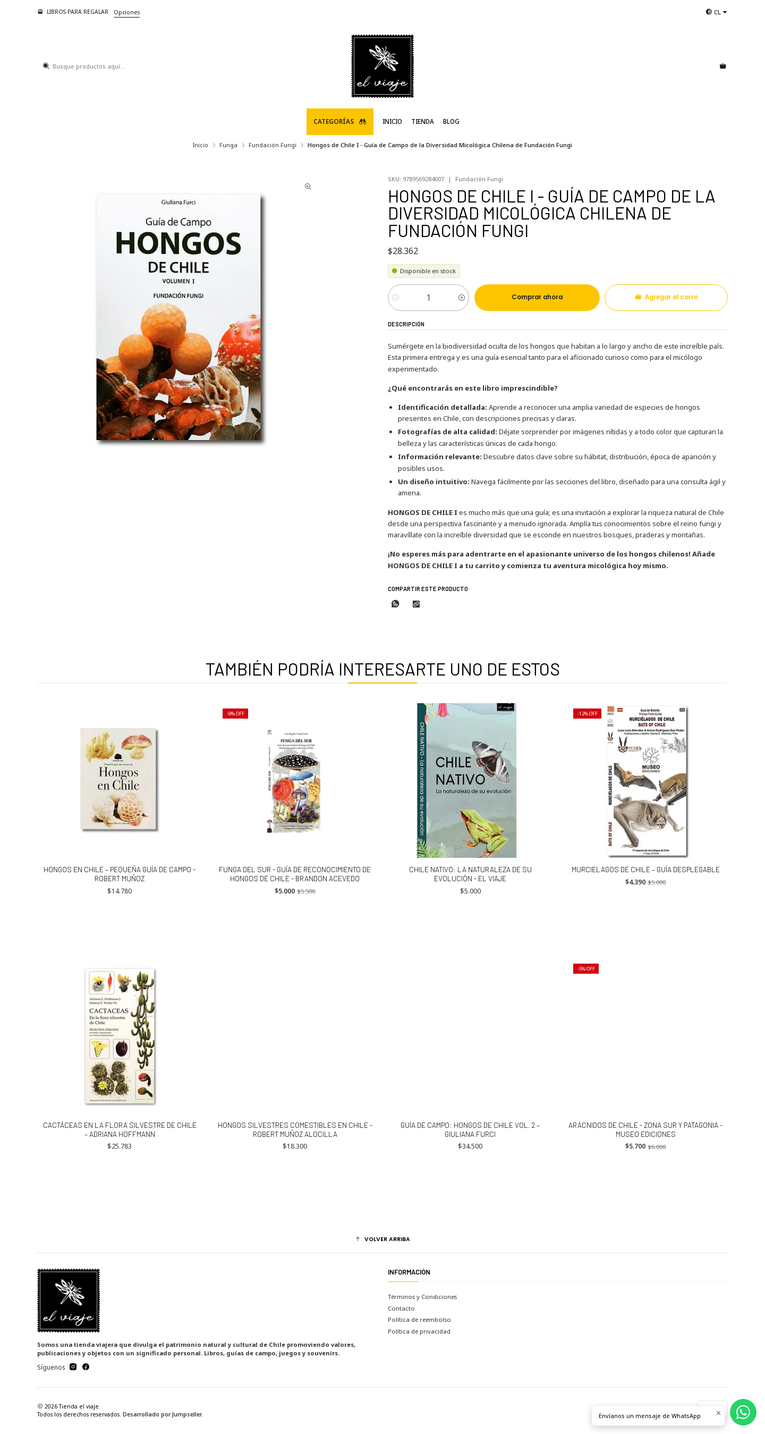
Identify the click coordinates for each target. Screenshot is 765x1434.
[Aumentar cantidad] (461, 297)
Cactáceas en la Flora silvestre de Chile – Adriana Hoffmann (120, 1171)
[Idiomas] (717, 12)
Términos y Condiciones (422, 1297)
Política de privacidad (419, 1331)
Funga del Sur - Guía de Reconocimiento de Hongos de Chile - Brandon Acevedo (295, 915)
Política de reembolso (419, 1319)
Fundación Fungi (272, 145)
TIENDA (422, 121)
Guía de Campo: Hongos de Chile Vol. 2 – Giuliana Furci (470, 1171)
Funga (228, 145)
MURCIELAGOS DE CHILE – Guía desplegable (646, 910)
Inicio (392, 121)
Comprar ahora (537, 297)
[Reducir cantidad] (395, 297)
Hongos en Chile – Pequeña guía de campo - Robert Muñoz (120, 915)
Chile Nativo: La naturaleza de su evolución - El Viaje (470, 915)
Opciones (127, 12)
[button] (382, 1239)
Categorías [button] (340, 121)
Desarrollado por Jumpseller (162, 1414)
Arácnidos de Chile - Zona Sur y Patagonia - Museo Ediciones (645, 1171)
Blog (451, 121)
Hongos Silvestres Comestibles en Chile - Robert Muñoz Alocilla (295, 1171)
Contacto (401, 1308)
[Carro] (722, 66)
